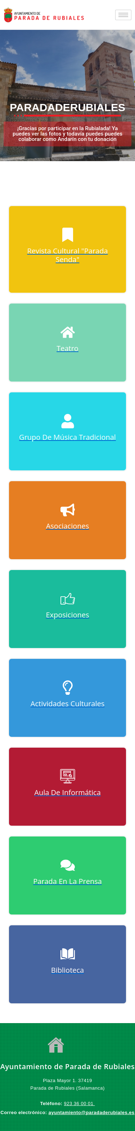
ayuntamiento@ (67, 1112)
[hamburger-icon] (123, 15)
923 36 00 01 (79, 1103)
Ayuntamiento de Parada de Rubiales (67, 1066)
